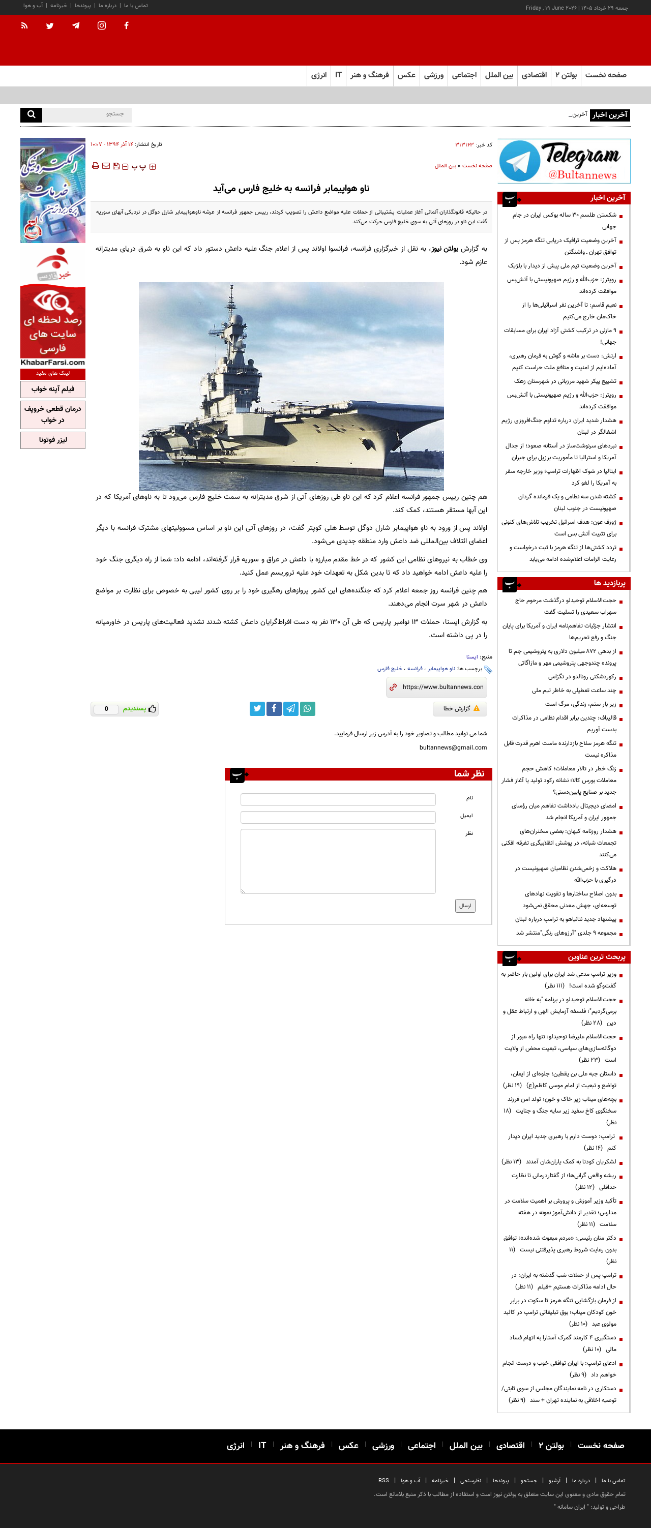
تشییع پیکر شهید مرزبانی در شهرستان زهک (565, 381)
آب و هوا (33, 6)
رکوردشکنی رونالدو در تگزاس (582, 676)
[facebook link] (274, 709)
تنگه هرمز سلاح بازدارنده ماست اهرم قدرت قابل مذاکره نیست (560, 749)
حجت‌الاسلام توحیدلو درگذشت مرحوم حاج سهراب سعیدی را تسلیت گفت (565, 606)
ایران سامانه (571, 1507)
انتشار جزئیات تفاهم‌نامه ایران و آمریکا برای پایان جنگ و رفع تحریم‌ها (559, 631)
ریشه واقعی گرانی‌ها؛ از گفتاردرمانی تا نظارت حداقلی (564, 1181)
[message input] (338, 861)
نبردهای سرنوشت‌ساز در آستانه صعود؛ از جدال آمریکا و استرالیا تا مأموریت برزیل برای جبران (561, 451)
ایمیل (466, 816)
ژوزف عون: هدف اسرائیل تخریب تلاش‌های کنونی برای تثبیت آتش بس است (558, 528)
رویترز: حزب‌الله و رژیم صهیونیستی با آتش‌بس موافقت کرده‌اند (561, 285)
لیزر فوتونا (53, 440)
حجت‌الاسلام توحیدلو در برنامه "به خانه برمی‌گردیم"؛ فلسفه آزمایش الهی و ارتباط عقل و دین (559, 1011)
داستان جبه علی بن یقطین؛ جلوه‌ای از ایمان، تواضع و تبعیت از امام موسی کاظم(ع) (559, 1079)
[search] (31, 115)
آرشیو (554, 1481)
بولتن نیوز (445, 249)
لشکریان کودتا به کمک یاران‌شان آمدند (558, 1161)
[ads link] (564, 161)
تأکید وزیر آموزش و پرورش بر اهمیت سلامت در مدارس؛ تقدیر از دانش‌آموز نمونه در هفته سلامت (560, 1212)
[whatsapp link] (307, 709)
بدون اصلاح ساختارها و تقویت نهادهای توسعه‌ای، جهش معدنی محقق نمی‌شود (569, 899)
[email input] (338, 817)
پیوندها (83, 6)
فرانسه (415, 669)
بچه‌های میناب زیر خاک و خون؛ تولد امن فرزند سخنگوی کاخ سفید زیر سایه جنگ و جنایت (560, 1111)
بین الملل (445, 166)
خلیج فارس (389, 669)
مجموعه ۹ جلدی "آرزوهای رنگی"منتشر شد (566, 933)
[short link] (443, 687)
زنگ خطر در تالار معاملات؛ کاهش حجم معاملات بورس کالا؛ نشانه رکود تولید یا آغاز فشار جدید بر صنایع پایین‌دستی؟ (558, 780)
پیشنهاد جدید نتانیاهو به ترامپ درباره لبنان (565, 919)
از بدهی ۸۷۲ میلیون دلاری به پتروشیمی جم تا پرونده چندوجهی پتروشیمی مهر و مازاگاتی (562, 657)
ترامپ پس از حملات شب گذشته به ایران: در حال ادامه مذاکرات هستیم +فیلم (563, 1281)
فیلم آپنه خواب (53, 389)
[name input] (338, 799)
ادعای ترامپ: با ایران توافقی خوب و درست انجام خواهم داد (559, 1369)
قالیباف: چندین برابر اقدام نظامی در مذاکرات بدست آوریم (564, 723)
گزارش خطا (461, 708)
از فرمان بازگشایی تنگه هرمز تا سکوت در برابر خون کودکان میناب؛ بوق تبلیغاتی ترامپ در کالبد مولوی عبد (560, 1312)
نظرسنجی (470, 1481)
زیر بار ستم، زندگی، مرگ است (580, 704)
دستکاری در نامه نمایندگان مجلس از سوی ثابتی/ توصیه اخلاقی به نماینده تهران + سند (558, 1394)
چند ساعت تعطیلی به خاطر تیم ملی (574, 690)
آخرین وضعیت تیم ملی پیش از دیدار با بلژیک (562, 266)
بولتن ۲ (566, 75)
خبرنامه (58, 6)
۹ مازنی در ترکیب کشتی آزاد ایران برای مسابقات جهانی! (560, 336)
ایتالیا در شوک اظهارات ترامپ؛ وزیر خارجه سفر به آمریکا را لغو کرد (560, 477)
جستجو (529, 1481)
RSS (383, 1481)
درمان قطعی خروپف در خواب (52, 415)
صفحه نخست (606, 75)
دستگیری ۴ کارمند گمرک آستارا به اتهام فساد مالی (563, 1343)
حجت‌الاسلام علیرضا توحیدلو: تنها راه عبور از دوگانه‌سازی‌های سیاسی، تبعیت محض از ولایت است (560, 1048)
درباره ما (107, 6)
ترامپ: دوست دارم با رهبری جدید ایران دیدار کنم (562, 1142)
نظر (469, 833)
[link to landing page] (580, 40)
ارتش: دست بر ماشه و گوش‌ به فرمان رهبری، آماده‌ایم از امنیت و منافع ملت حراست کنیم (562, 361)
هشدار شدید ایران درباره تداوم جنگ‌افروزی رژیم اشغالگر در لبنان (558, 426)
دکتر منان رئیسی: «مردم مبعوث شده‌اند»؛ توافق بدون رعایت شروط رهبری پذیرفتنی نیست (560, 1250)
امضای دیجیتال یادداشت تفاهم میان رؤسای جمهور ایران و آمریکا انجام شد (564, 811)
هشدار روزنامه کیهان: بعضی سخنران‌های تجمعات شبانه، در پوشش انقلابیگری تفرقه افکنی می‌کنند (558, 843)
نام (469, 798)
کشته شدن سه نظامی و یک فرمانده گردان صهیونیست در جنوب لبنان (567, 502)
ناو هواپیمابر (441, 669)
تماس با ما (136, 6)
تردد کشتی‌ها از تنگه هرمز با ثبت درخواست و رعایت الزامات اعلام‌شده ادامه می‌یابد (563, 553)
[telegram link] (291, 709)
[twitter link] (257, 709)
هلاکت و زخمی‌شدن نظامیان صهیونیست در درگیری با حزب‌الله (565, 874)
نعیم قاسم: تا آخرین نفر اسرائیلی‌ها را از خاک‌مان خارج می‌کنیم (569, 311)
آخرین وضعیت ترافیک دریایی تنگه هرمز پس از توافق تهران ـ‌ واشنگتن (560, 246)
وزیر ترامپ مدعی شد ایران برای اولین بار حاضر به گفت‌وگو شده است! (558, 980)
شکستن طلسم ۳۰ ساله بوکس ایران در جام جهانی (564, 221)
